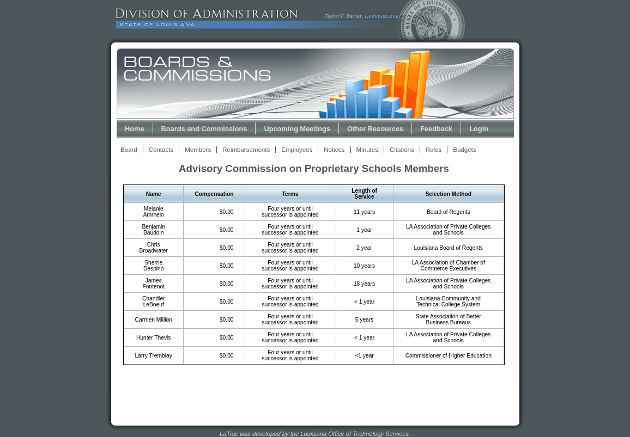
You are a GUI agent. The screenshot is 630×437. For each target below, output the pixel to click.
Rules (433, 149)
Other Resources (375, 129)
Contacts (161, 149)
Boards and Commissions (204, 129)
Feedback (436, 129)
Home (134, 129)
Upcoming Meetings (297, 129)
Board (128, 149)
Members (198, 149)
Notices (334, 149)
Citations (402, 149)
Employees (296, 149)
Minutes (367, 149)
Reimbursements (246, 149)
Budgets (464, 149)
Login (478, 129)
